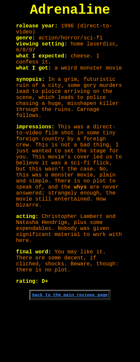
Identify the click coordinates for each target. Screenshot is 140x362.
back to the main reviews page (70, 351)
